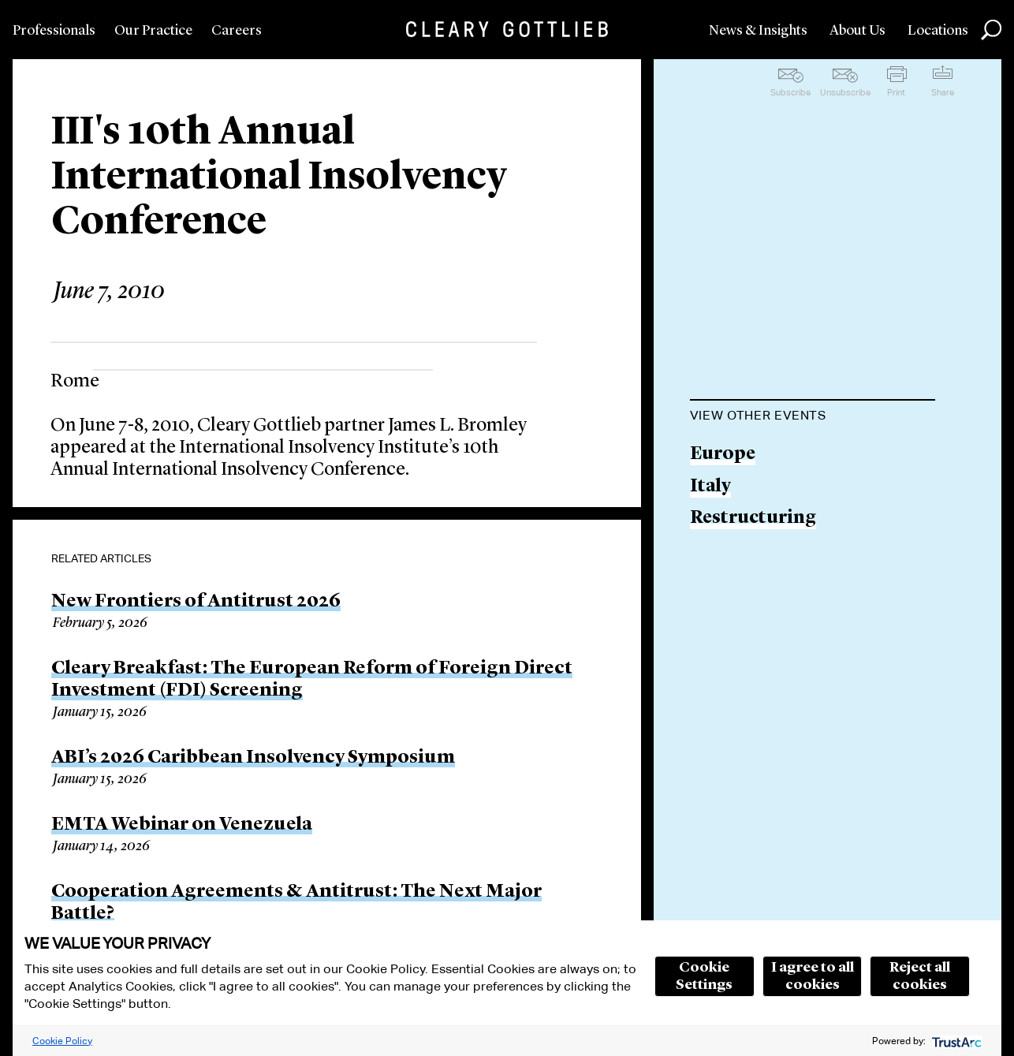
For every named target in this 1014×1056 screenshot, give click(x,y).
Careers (236, 31)
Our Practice (153, 31)
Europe (722, 455)
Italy (710, 487)
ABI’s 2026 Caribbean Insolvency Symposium (253, 757)
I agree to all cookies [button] (812, 976)
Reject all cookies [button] (919, 976)
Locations (938, 31)
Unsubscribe (845, 92)
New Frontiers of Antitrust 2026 (196, 601)
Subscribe (790, 92)
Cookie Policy (62, 1041)
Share (942, 92)
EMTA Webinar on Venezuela (181, 824)
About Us (857, 31)
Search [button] (991, 30)
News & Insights (758, 31)
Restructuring (753, 518)
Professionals (54, 31)
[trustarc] (955, 1041)
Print (896, 92)
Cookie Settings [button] (704, 976)
